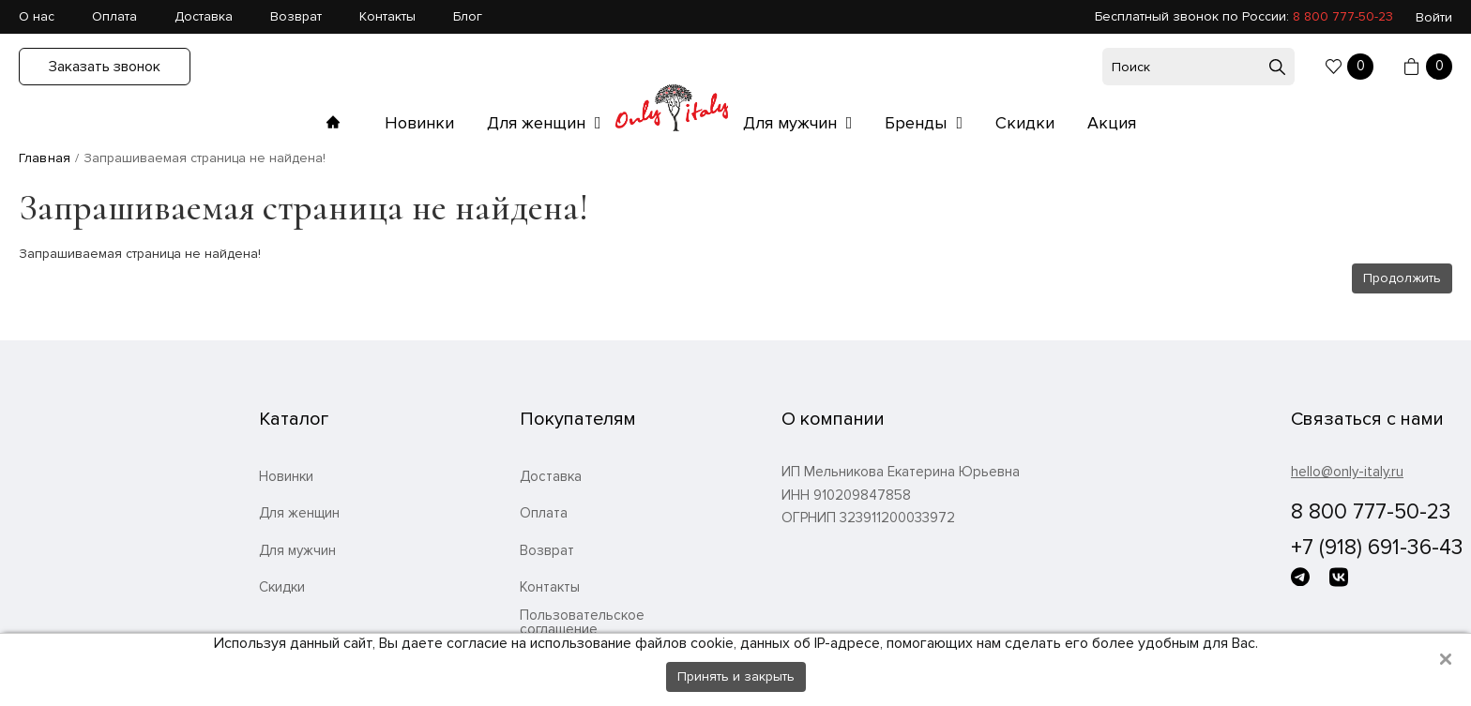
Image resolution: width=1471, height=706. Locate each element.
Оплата (114, 16)
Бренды (918, 123)
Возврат (296, 16)
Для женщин (538, 123)
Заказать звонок (104, 66)
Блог (467, 16)
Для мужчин (792, 123)
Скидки (1024, 123)
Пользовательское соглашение (582, 622)
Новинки (419, 123)
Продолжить (1402, 278)
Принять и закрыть (736, 676)
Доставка (203, 16)
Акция (1111, 123)
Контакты (387, 16)
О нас (36, 16)
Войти (1434, 17)
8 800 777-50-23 (1343, 16)
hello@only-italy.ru (1347, 471)
